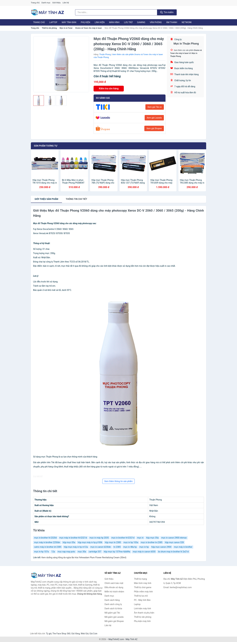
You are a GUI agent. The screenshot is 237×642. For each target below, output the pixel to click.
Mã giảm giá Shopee (114, 621)
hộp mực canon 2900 (161, 547)
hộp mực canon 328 (174, 542)
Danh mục (46, 3)
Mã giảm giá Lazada (114, 617)
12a (53, 551)
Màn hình (114, 22)
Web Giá (85, 633)
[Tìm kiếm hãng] (116, 12)
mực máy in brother (183, 547)
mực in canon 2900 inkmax (174, 538)
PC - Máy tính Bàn (142, 600)
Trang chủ (35, 3)
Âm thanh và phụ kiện (144, 613)
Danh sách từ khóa (113, 608)
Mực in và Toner (66, 28)
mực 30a (82, 551)
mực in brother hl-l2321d (123, 538)
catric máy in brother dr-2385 (47, 547)
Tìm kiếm (167, 12)
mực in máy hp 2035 (99, 538)
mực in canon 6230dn (100, 547)
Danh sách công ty (113, 604)
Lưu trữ (128, 22)
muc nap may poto (66, 551)
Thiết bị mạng (140, 579)
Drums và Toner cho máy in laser (88, 28)
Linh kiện (99, 22)
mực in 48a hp (130, 547)
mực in (140, 538)
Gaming (141, 22)
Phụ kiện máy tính (142, 621)
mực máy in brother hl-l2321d (73, 538)
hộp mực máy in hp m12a (76, 547)
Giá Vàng (75, 633)
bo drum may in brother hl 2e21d (173, 551)
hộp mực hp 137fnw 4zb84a (117, 551)
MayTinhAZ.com (116, 639)
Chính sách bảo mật (114, 583)
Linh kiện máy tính (142, 608)
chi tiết (76, 199)
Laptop (53, 22)
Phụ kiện (85, 22)
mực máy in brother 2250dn (47, 542)
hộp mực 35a (152, 538)
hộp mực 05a (69, 542)
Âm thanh (171, 22)
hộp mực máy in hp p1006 (90, 542)
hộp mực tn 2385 (113, 542)
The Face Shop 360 (61, 633)
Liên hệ (66, 3)
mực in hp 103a (130, 542)
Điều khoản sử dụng (114, 587)
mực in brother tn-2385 (151, 542)
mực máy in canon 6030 (144, 551)
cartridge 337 (95, 551)
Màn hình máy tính (142, 583)
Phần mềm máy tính (143, 591)
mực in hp (144, 547)
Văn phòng (156, 22)
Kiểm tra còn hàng (108, 88)
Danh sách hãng (112, 600)
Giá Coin (93, 633)
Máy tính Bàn (69, 22)
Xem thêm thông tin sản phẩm (118, 481)
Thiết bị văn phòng (49, 28)
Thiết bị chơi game (142, 587)
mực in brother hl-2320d (45, 538)
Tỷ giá (49, 633)
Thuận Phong (105, 54)
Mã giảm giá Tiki (112, 613)
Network (187, 22)
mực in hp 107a (41, 551)
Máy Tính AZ (131, 639)
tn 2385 (117, 547)
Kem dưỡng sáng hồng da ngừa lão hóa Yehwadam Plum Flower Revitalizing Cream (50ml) (83, 557)
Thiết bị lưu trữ (141, 596)
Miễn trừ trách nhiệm (114, 591)
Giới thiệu (56, 3)
